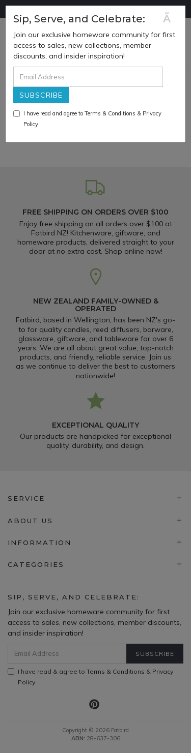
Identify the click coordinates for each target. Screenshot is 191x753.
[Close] (170, 18)
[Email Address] (88, 77)
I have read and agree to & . (87, 119)
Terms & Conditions (110, 113)
